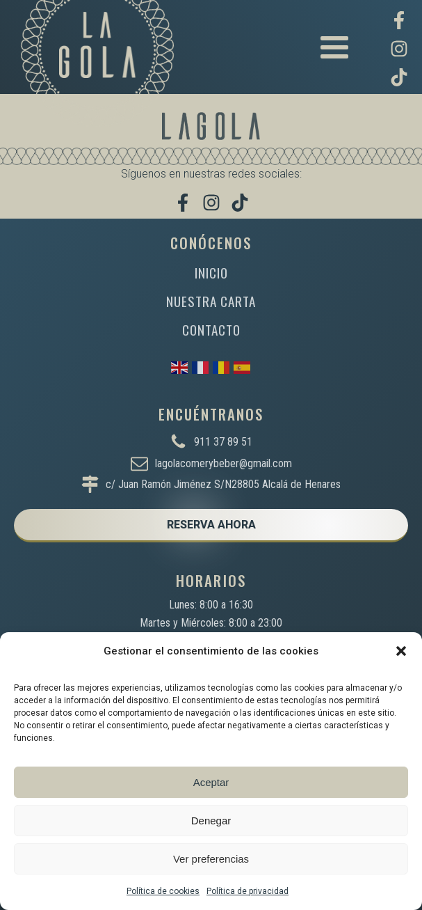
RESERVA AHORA (211, 524)
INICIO (211, 272)
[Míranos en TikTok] (399, 77)
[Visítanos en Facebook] (399, 20)
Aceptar (211, 782)
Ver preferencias (211, 859)
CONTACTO (211, 329)
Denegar (211, 820)
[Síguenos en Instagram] (399, 49)
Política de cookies (163, 891)
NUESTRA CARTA (211, 301)
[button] (401, 651)
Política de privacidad (247, 891)
